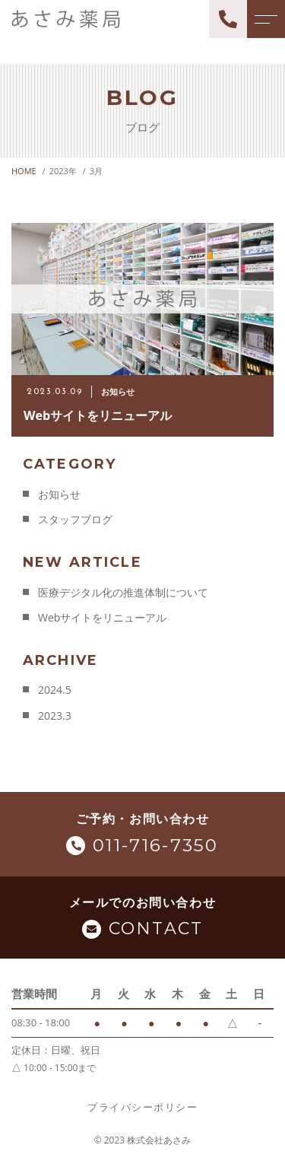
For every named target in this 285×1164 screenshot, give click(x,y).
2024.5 (54, 689)
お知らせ (59, 494)
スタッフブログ (75, 519)
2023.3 (54, 715)
